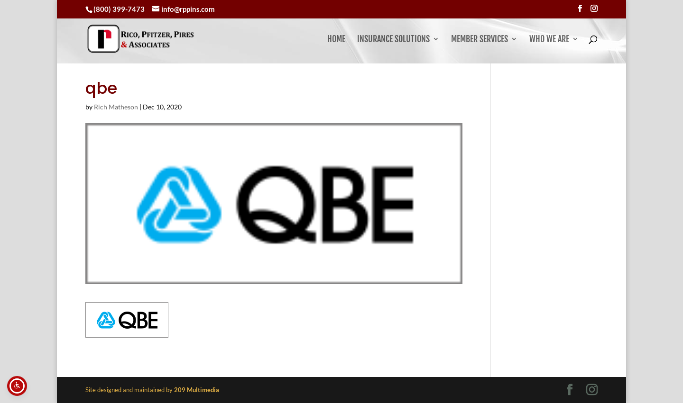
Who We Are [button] (549, 40)
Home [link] (336, 40)
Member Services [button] (479, 40)
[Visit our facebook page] (579, 8)
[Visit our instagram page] (594, 8)
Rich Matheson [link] (116, 107)
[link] (164, 38)
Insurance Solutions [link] (393, 40)
